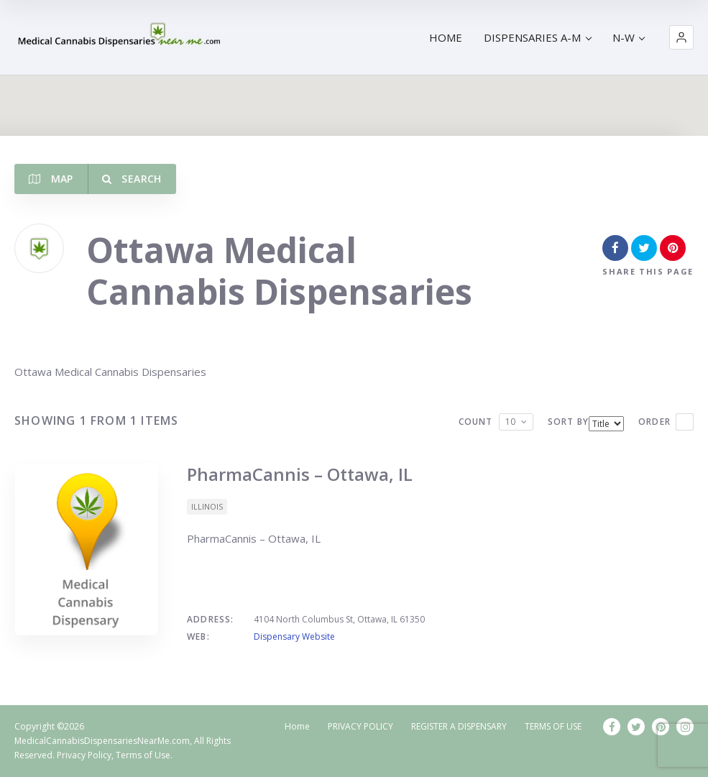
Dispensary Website (294, 636)
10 (510, 421)
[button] (681, 37)
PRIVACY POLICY (360, 726)
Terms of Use (143, 755)
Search (132, 178)
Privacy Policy (84, 755)
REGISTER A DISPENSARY (459, 726)
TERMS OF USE (553, 726)
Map (51, 178)
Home (297, 726)
